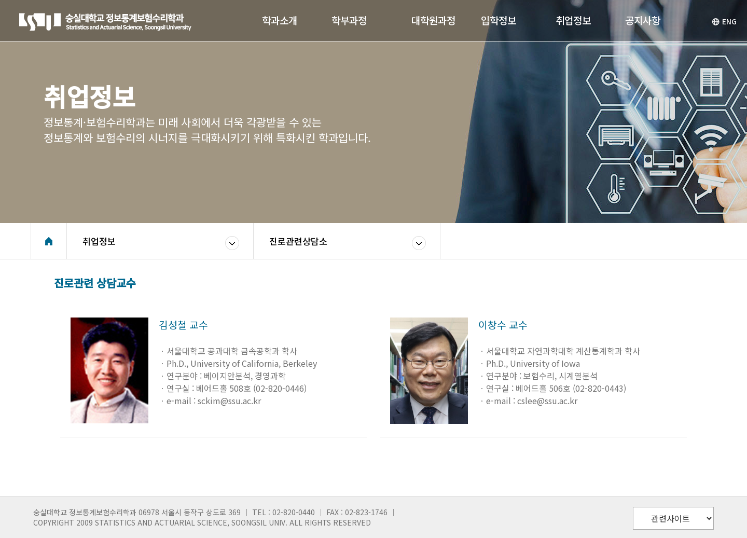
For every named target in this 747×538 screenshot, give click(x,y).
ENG (724, 21)
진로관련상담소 (298, 240)
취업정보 (99, 240)
